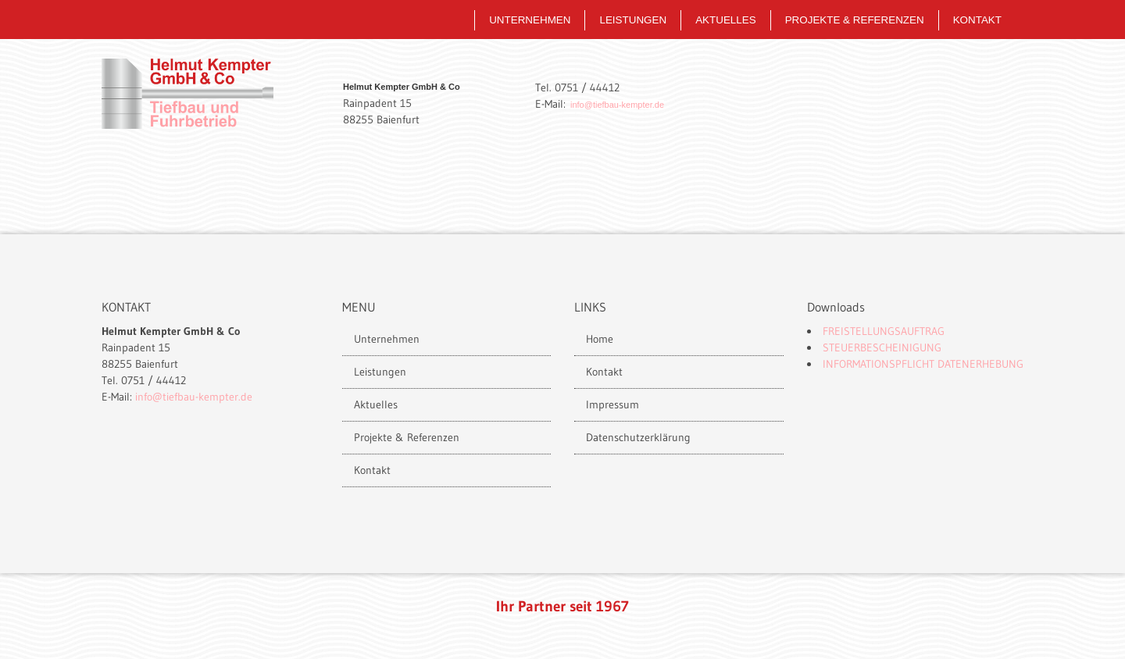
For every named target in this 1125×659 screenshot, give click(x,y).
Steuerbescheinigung (882, 347)
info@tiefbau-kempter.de (617, 104)
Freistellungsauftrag (884, 331)
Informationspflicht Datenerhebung (923, 364)
